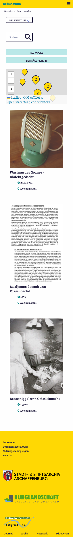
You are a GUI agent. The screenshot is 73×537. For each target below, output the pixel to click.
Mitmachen (62, 533)
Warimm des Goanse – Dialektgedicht (27, 174)
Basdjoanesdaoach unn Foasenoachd (28, 288)
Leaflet (14, 97)
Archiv (24, 533)
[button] (24, 83)
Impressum (9, 442)
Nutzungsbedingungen (16, 451)
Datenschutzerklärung (15, 446)
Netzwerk (42, 533)
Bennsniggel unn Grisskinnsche (35, 398)
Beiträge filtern (36, 60)
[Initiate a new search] (11, 89)
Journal (8, 533)
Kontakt (7, 455)
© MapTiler (31, 97)
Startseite (8, 11)
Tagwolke (36, 52)
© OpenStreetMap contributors (28, 99)
